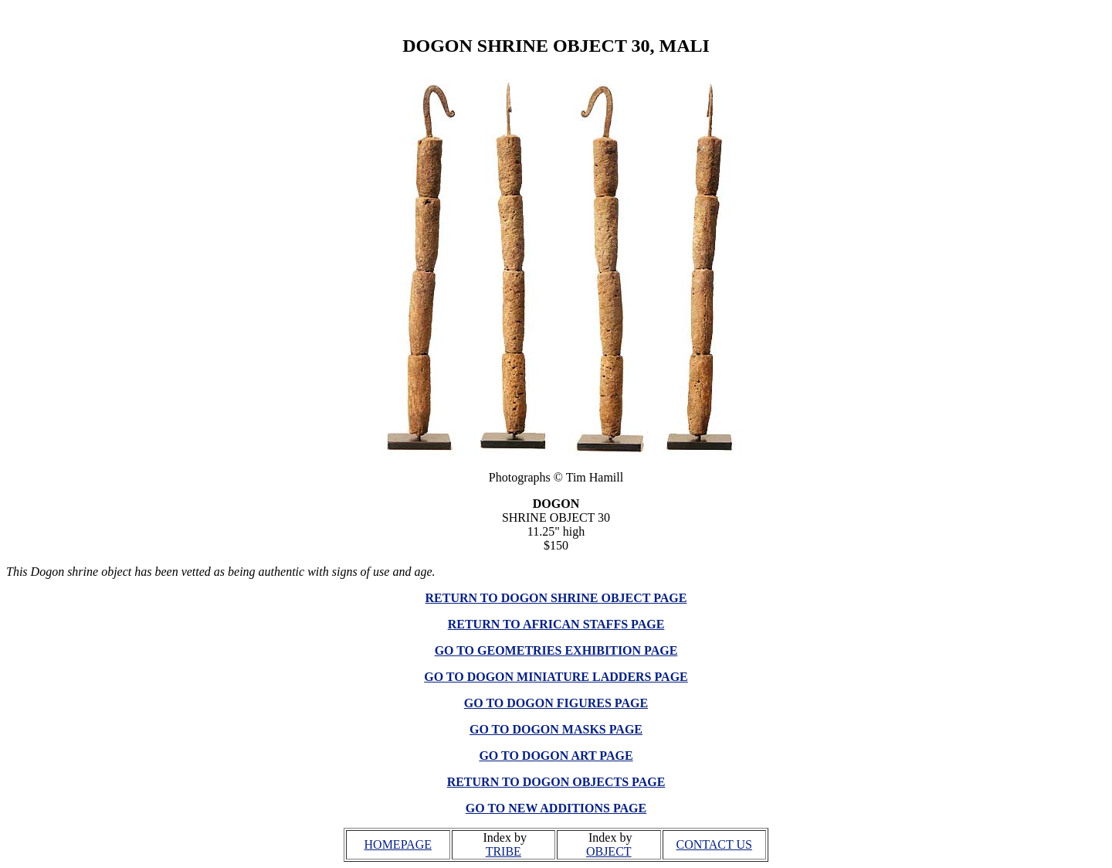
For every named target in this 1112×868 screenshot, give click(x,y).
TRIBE (503, 851)
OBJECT (609, 851)
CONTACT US (714, 844)
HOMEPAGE (398, 844)
